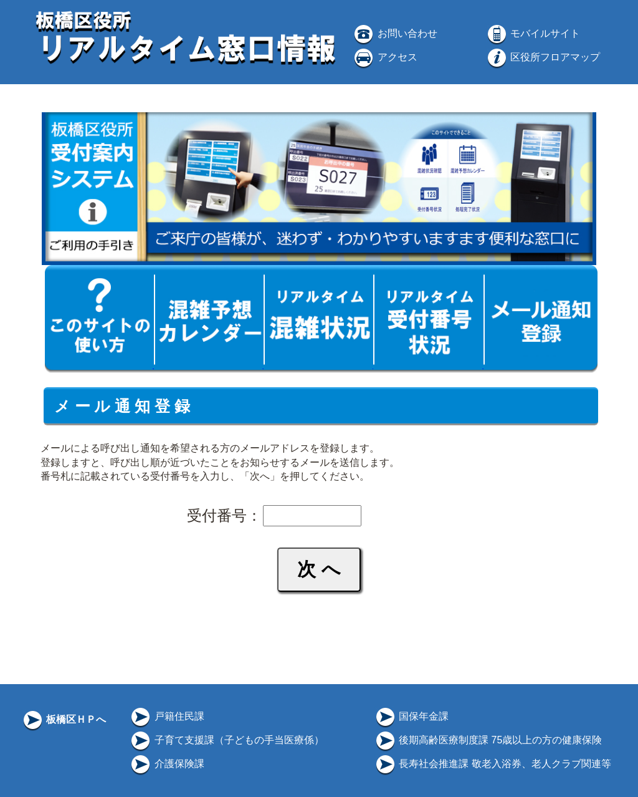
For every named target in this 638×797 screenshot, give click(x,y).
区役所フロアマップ (542, 57)
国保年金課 (411, 716)
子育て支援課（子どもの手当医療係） (226, 740)
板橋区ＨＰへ (63, 719)
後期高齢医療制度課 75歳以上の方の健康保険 (488, 740)
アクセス (384, 57)
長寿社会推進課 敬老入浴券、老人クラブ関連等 (492, 763)
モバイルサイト (532, 33)
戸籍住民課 (166, 716)
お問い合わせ (394, 33)
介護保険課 (166, 763)
